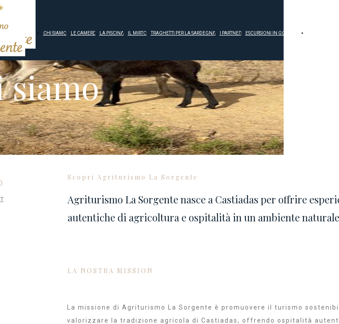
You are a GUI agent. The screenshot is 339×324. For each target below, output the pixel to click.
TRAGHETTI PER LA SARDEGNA (183, 33)
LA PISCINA (111, 33)
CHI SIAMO (55, 33)
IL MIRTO (137, 33)
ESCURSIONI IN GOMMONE (274, 33)
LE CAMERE (83, 33)
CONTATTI (318, 33)
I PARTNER (230, 33)
